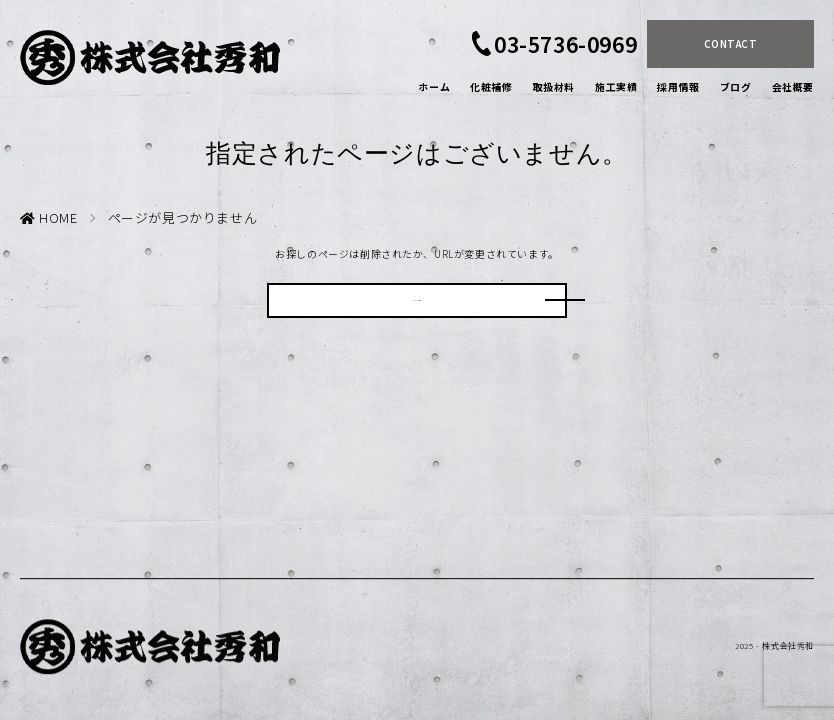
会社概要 (793, 86)
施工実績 (616, 86)
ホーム (434, 86)
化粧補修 (491, 86)
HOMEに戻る (416, 308)
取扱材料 (554, 86)
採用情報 (678, 86)
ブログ (736, 86)
